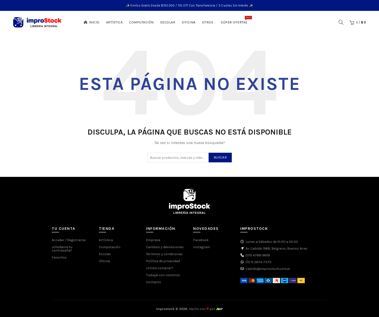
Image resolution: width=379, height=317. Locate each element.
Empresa (153, 240)
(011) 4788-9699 (258, 255)
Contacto (153, 282)
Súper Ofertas (236, 20)
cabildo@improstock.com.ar (268, 269)
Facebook (201, 240)
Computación (141, 22)
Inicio (91, 22)
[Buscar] (341, 22)
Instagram (201, 247)
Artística (114, 22)
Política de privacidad (163, 261)
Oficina (189, 22)
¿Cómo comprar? (159, 268)
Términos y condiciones (164, 254)
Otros (207, 22)
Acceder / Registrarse (69, 240)
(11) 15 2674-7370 (258, 262)
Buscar (220, 157)
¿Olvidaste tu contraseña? (62, 248)
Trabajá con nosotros (163, 275)
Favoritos (59, 257)
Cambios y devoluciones (165, 247)
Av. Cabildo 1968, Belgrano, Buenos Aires (276, 248)
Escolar (167, 22)
